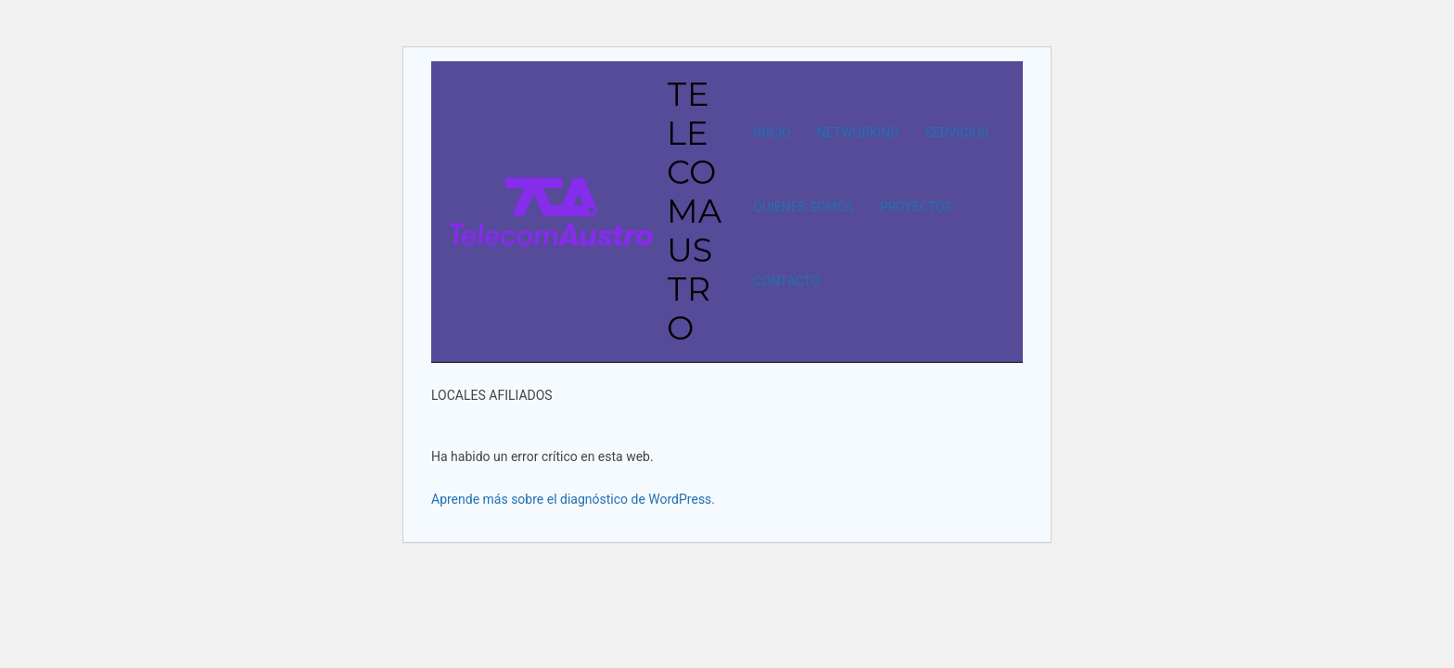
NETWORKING (857, 132)
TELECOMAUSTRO (694, 211)
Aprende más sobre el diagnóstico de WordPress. (573, 499)
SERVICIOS (956, 132)
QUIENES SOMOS (803, 206)
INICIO (771, 132)
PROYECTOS (916, 206)
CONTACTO (786, 281)
